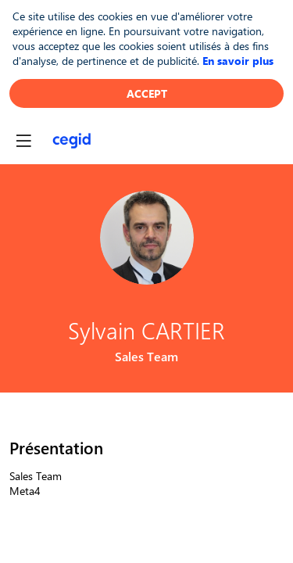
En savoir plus (237, 60)
